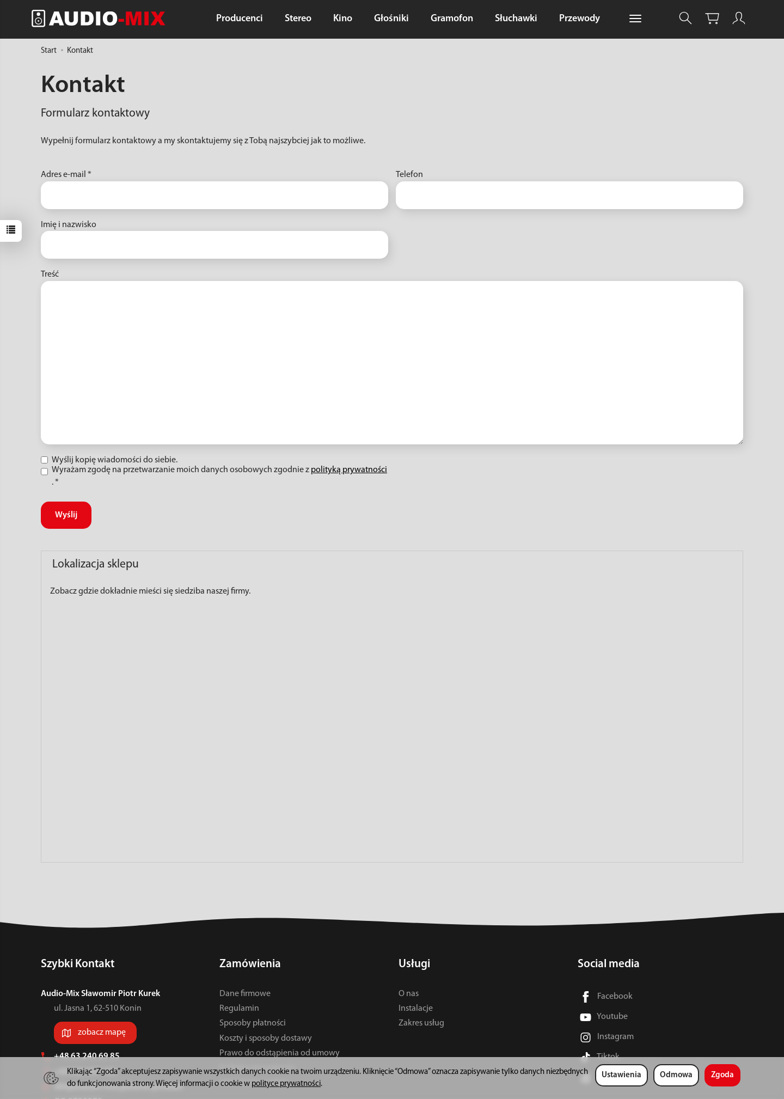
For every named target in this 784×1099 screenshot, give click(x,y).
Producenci (239, 19)
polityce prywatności (286, 1084)
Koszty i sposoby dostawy (265, 1038)
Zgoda (722, 1075)
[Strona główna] (101, 18)
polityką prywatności (349, 470)
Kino (342, 19)
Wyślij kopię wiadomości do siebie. (109, 460)
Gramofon (452, 19)
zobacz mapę (102, 1032)
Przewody (579, 19)
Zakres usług (421, 1023)
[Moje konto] (738, 18)
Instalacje (416, 1008)
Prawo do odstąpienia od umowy (279, 1053)
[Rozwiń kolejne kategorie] (635, 19)
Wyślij (66, 515)
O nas (409, 994)
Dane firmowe (245, 994)
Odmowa (676, 1075)
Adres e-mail (66, 174)
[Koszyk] (712, 18)
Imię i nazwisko (68, 225)
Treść (50, 274)
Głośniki (391, 19)
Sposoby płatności (252, 1023)
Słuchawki (516, 19)
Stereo (298, 19)
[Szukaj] (685, 18)
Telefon (409, 174)
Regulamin (239, 1008)
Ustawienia (621, 1075)
